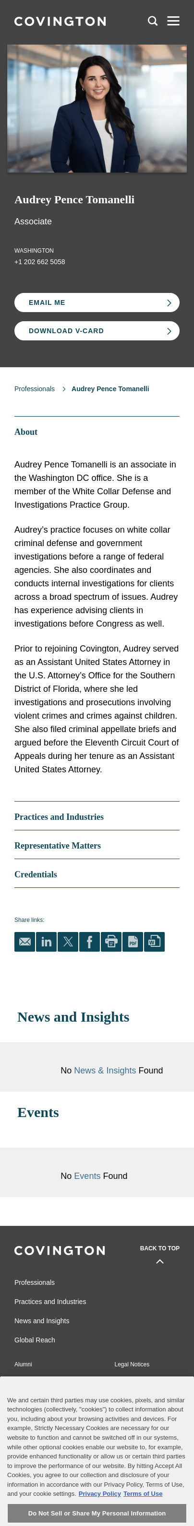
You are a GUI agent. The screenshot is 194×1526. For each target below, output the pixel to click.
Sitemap (125, 1378)
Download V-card (66, 331)
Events (88, 1176)
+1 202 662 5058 (39, 262)
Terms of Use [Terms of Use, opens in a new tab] (142, 1514)
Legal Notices (132, 1364)
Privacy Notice (32, 1393)
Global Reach (34, 1340)
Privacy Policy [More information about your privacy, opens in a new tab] (100, 1514)
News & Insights (105, 1070)
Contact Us (28, 1378)
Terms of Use (132, 1393)
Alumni (23, 1364)
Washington (34, 250)
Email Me (47, 302)
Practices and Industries (50, 1301)
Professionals (34, 389)
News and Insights (41, 1321)
